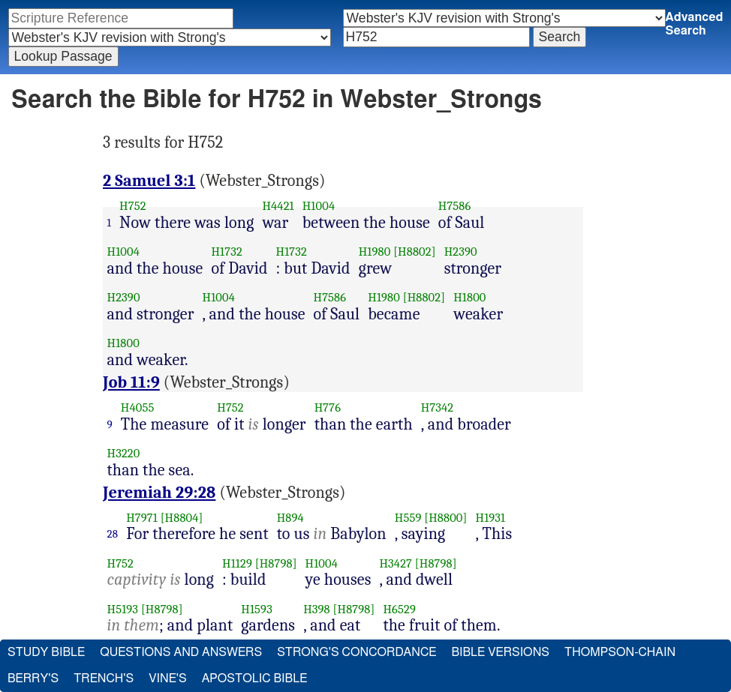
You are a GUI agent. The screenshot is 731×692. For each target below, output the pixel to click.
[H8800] (445, 518)
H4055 (138, 407)
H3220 (123, 453)
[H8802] (414, 251)
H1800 (469, 297)
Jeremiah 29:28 (159, 492)
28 (113, 534)
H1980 (375, 251)
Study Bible (46, 652)
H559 (408, 518)
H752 (132, 206)
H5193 (123, 609)
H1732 (226, 251)
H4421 (277, 206)
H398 (316, 609)
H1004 (318, 206)
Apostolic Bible (255, 679)
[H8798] (276, 563)
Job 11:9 (131, 382)
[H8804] (182, 518)
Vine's (167, 679)
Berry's (33, 679)
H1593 (256, 609)
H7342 (437, 407)
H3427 (395, 563)
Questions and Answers (181, 652)
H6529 (399, 609)
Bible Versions (500, 652)
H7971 (142, 518)
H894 (290, 518)
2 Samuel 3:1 (149, 180)
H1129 (237, 563)
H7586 (454, 206)
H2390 (460, 251)
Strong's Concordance (356, 652)
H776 (327, 407)
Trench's (104, 679)
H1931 (491, 518)
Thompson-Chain (619, 652)
